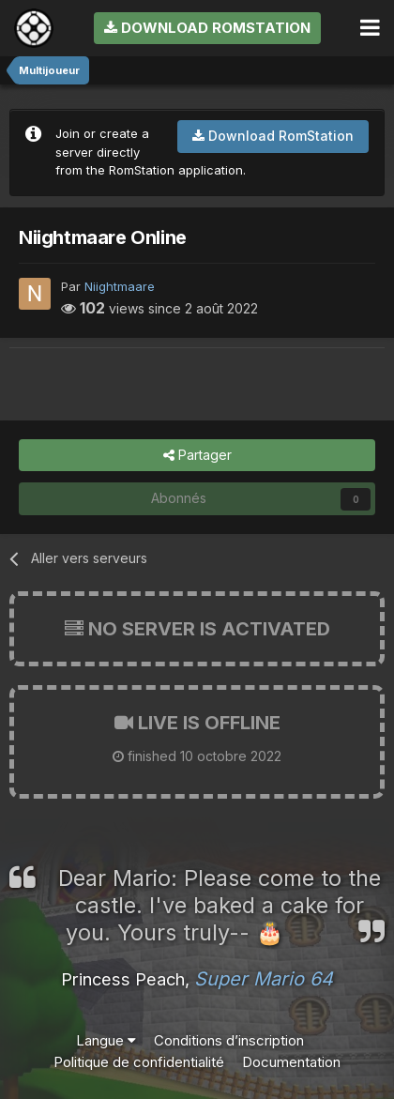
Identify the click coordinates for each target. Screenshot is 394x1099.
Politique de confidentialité (138, 1062)
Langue (106, 1040)
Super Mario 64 (263, 979)
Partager (197, 455)
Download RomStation (207, 28)
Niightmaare (119, 286)
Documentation (291, 1062)
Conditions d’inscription (229, 1040)
